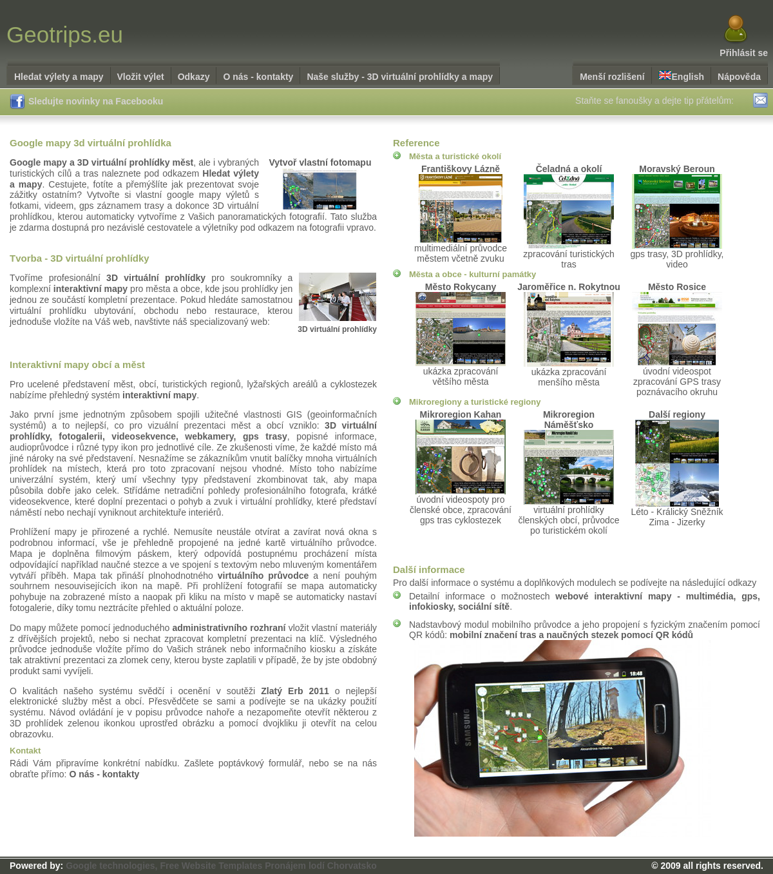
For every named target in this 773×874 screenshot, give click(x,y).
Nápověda (739, 77)
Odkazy (194, 77)
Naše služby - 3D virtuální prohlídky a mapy (400, 77)
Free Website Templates (211, 865)
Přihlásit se (744, 53)
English (681, 76)
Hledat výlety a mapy (59, 77)
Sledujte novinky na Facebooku (86, 102)
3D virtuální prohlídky (337, 329)
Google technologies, (111, 865)
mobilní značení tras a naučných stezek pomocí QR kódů (571, 635)
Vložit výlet (140, 77)
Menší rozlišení (612, 77)
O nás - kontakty (258, 77)
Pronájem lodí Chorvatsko (320, 865)
